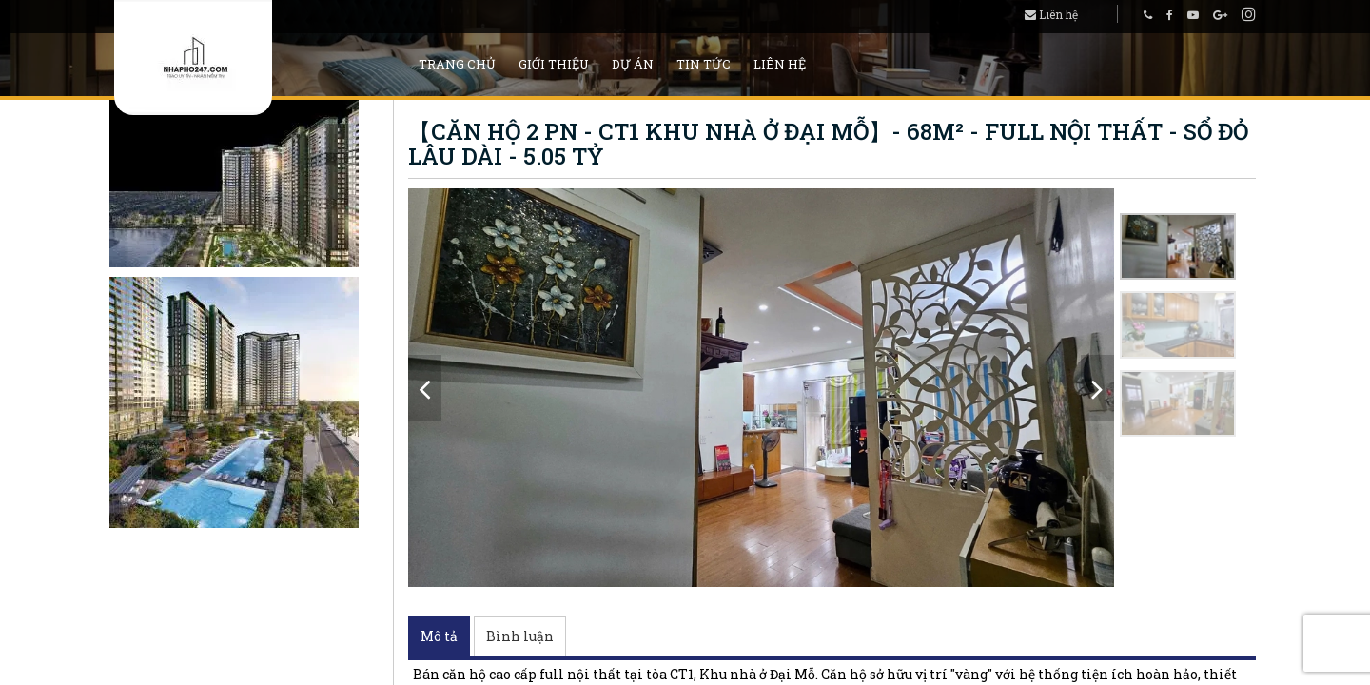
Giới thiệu (554, 63)
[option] (761, 387)
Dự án (633, 63)
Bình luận (520, 636)
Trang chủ (457, 63)
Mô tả (439, 636)
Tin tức (703, 63)
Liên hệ (1051, 14)
